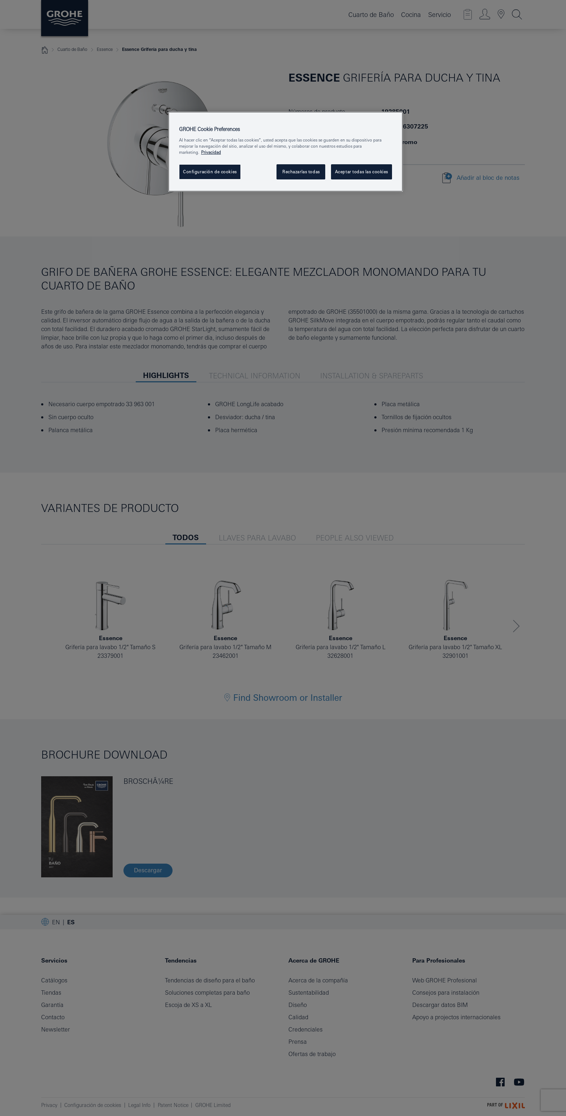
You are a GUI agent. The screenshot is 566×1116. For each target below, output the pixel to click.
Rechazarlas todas (301, 171)
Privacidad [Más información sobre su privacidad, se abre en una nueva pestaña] (211, 152)
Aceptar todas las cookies (361, 171)
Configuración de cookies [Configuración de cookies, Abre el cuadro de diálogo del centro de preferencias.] (210, 171)
